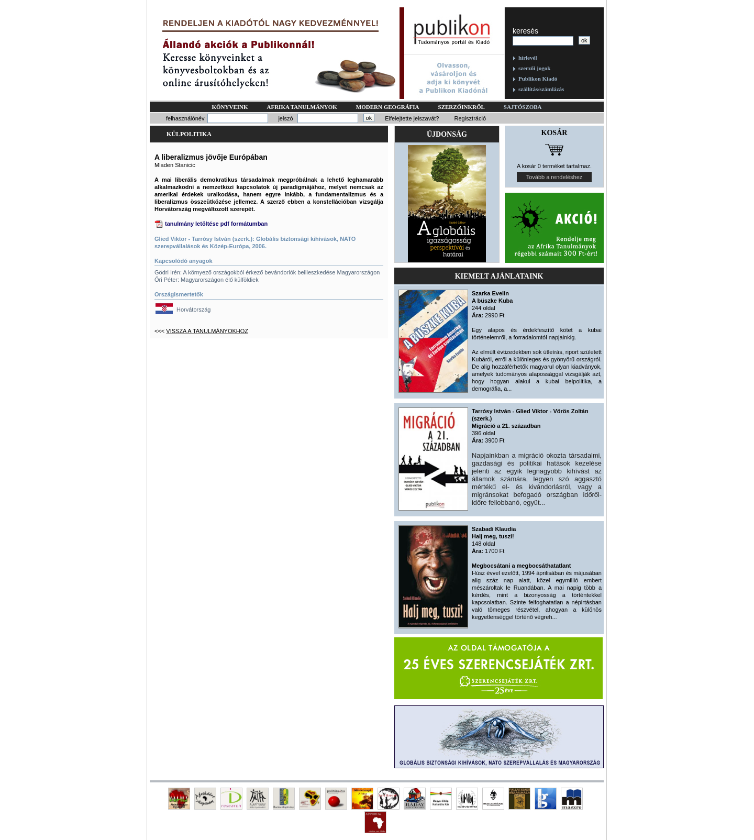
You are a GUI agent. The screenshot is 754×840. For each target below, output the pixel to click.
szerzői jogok (534, 68)
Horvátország (193, 309)
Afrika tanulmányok (302, 107)
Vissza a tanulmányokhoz (207, 331)
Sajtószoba (523, 107)
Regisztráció (470, 118)
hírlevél (527, 57)
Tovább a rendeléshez (554, 177)
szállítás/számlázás (541, 89)
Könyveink (230, 107)
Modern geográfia (387, 107)
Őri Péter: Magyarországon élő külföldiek (206, 280)
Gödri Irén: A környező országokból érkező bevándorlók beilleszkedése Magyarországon (267, 272)
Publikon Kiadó (537, 78)
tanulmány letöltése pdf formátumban (216, 223)
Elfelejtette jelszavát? (412, 118)
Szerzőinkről (461, 107)
